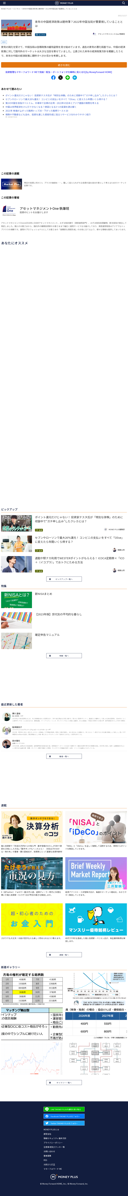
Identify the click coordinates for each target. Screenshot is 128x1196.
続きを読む (64, 65)
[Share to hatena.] (75, 77)
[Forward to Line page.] (64, 1109)
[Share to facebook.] (53, 77)
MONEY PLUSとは (51, 1129)
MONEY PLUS (6, 9)
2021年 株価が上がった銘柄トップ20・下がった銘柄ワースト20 (36, 110)
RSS (45, 1160)
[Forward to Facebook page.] (64, 1116)
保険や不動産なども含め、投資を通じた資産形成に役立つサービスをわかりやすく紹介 (48, 114)
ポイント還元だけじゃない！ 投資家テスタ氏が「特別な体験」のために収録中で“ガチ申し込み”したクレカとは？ (61, 95)
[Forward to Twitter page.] (64, 1123)
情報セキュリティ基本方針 (55, 1138)
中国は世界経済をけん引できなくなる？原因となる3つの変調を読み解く (41, 106)
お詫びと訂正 (49, 1164)
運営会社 (47, 1133)
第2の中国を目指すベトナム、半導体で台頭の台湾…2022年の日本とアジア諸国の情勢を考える (52, 103)
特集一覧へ (64, 656)
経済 (4, 42)
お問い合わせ (49, 1151)
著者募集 (47, 1155)
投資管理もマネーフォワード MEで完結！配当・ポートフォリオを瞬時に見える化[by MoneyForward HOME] (58, 72)
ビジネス (16, 9)
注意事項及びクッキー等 (54, 1147)
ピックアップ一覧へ (64, 579)
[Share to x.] (60, 77)
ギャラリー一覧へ (64, 1082)
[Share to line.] (67, 77)
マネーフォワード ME (53, 1168)
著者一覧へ (64, 756)
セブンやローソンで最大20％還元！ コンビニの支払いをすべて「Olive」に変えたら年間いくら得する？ (56, 99)
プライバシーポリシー (53, 1142)
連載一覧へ (64, 955)
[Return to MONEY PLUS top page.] (64, 3)
